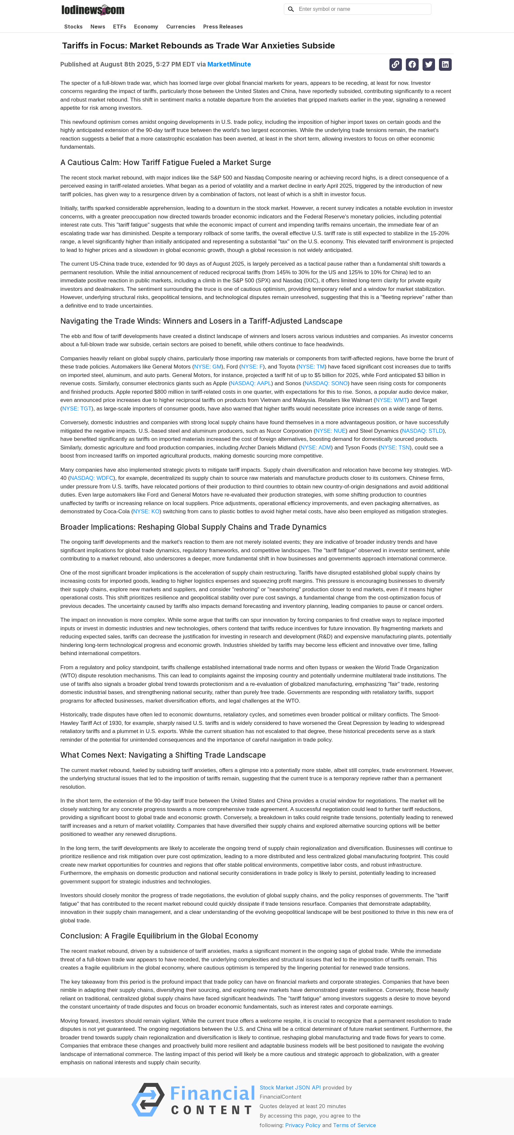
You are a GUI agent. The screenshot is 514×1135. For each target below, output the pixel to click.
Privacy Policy (303, 1125)
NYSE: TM (311, 367)
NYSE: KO (146, 511)
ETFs (119, 26)
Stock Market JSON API (290, 1087)
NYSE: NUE (331, 431)
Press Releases (223, 26)
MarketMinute (229, 64)
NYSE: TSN (394, 448)
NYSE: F (252, 367)
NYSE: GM (207, 367)
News (97, 26)
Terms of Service (354, 1125)
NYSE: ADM (316, 448)
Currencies (180, 26)
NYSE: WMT (391, 400)
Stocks (73, 26)
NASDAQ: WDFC (91, 478)
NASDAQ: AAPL (250, 383)
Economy (146, 26)
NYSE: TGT (76, 409)
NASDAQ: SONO (326, 383)
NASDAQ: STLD (422, 431)
